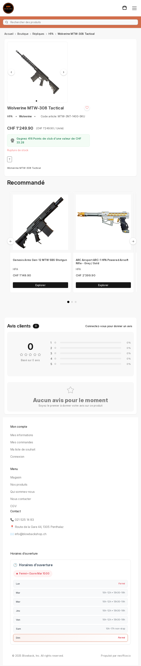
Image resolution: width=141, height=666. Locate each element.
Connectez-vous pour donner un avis (108, 326)
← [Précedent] (10, 241)
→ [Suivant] (132, 241)
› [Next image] (63, 72)
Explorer (40, 285)
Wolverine (25, 116)
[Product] (70, 22)
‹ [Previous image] (11, 72)
